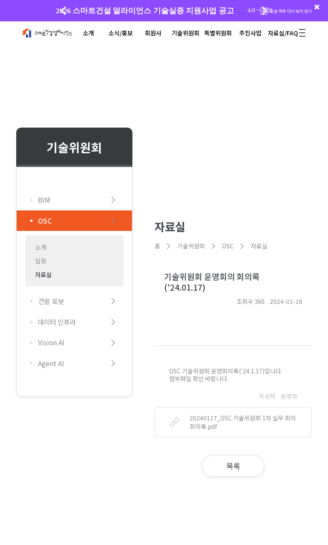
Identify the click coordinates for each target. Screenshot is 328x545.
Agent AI (78, 363)
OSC (78, 221)
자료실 (43, 274)
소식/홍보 (120, 33)
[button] (264, 10)
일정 (40, 260)
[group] (164, 11)
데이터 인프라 (78, 322)
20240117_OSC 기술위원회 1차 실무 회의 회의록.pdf (233, 422)
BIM (78, 200)
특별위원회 (218, 33)
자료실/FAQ (283, 33)
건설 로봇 (78, 301)
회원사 (153, 33)
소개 (88, 33)
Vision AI (78, 343)
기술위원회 (185, 33)
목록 (233, 465)
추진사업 (250, 33)
